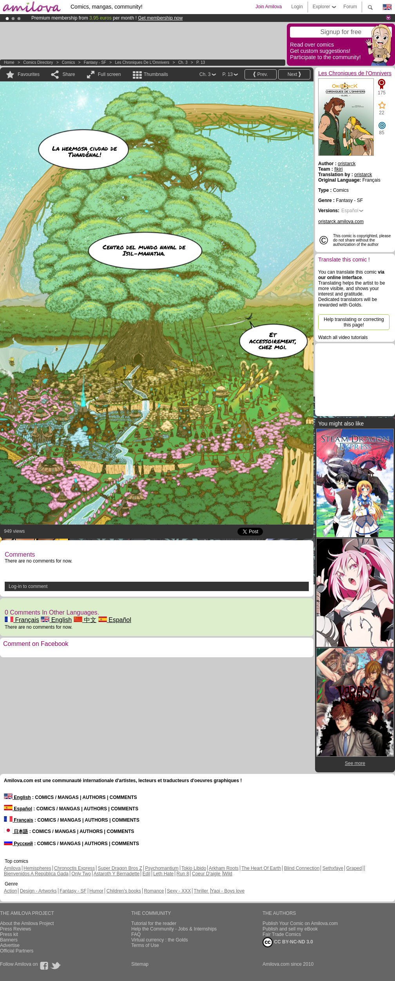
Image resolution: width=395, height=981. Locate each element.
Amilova (12, 868)
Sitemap (140, 964)
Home (9, 62)
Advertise (10, 945)
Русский (18, 843)
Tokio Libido (193, 868)
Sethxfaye (333, 868)
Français (22, 620)
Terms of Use (145, 945)
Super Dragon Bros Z (120, 868)
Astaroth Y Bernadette (117, 873)
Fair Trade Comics (282, 934)
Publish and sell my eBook (290, 929)
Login (297, 6)
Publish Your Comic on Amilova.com (300, 923)
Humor (96, 891)
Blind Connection (302, 868)
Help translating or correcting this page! (354, 322)
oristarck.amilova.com (341, 221)
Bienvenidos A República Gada (36, 873)
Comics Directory (38, 62)
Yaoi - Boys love (228, 891)
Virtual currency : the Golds (159, 940)
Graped (354, 868)
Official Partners (16, 951)
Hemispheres (37, 868)
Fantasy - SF (95, 62)
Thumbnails (156, 74)
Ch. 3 (183, 62)
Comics (68, 62)
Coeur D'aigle (207, 873)
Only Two (81, 873)
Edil (146, 873)
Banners (9, 940)
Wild (227, 873)
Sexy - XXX (179, 891)
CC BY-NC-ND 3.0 (288, 942)
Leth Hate (163, 873)
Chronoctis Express (74, 868)
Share (68, 74)
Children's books (123, 891)
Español (114, 620)
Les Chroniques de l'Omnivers (142, 62)
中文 (85, 620)
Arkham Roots (224, 868)
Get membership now (160, 18)
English (56, 620)
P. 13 (200, 62)
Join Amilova (268, 6)
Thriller (201, 891)
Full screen (109, 74)
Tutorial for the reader (153, 923)
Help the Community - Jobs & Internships (174, 929)
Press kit (9, 934)
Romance (154, 891)
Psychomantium (161, 868)
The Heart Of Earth (261, 868)
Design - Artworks (38, 891)
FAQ (136, 934)
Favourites (29, 74)
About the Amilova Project (27, 923)
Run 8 (182, 873)
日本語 (16, 831)
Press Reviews (15, 929)
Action (10, 891)
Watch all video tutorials (343, 337)
